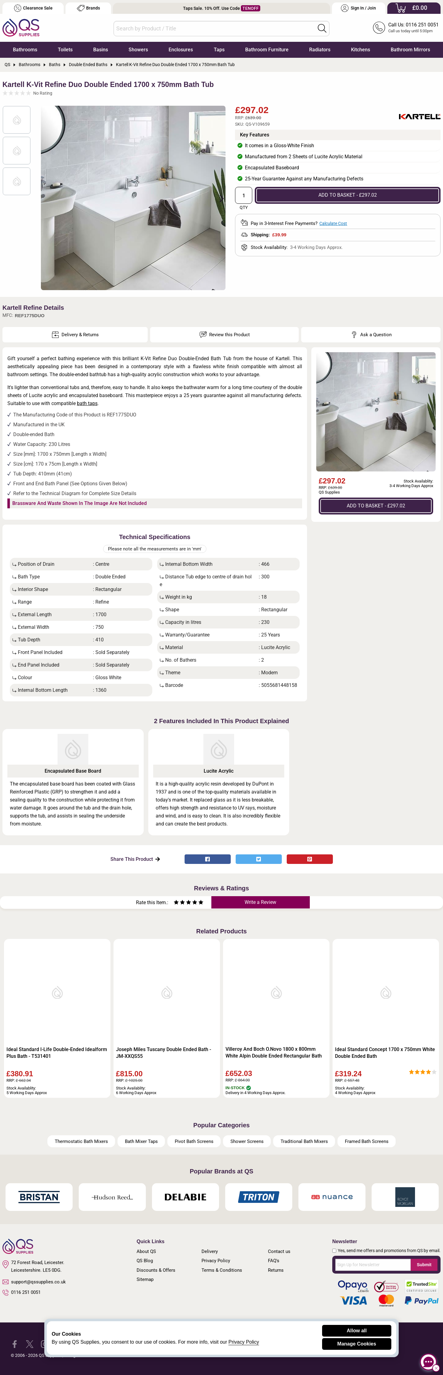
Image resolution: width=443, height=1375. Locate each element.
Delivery (210, 1251)
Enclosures (181, 50)
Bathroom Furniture (267, 50)
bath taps (87, 403)
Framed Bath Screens (367, 1141)
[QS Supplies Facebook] (14, 1343)
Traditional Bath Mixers (304, 1141)
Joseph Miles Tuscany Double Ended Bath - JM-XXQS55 (163, 1052)
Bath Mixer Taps (141, 1141)
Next (218, 198)
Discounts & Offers (156, 1270)
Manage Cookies (356, 1343)
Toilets (65, 50)
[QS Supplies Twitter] (30, 1343)
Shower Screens (247, 1141)
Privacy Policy (216, 1260)
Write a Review (260, 902)
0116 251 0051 (21, 1293)
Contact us (279, 1251)
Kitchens (360, 50)
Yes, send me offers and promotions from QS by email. (389, 1250)
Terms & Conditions (222, 1270)
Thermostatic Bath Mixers (81, 1141)
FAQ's (273, 1260)
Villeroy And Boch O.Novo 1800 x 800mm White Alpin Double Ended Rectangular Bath (273, 1052)
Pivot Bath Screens (194, 1141)
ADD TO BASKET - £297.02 (347, 195)
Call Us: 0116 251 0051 (413, 25)
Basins (100, 50)
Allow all (357, 1330)
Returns (276, 1270)
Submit (424, 1264)
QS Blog (145, 1260)
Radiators (319, 50)
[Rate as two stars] (179, 903)
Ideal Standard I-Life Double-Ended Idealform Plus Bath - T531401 (56, 1052)
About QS (146, 1251)
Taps (219, 50)
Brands (88, 8)
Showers (138, 50)
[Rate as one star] (176, 903)
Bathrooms (25, 50)
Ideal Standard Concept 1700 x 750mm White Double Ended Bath (385, 1052)
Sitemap (145, 1279)
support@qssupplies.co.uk (34, 1282)
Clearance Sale (33, 8)
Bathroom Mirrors (410, 50)
